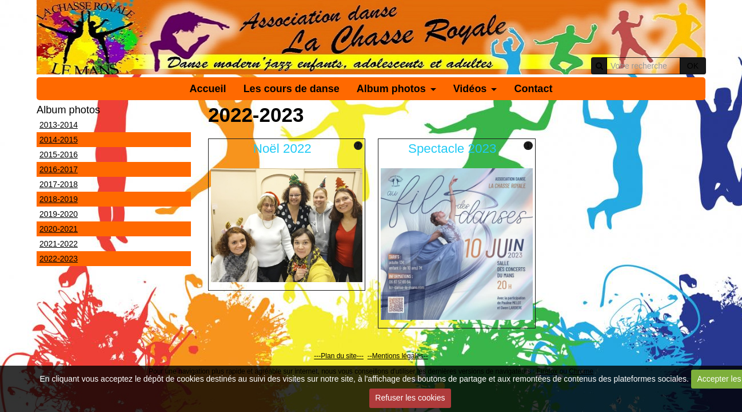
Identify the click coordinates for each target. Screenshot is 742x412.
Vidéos (470, 88)
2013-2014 (58, 124)
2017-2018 (58, 184)
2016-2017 (58, 169)
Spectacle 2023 (452, 148)
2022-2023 (58, 258)
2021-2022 (58, 243)
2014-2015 (58, 139)
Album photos (391, 88)
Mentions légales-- (400, 356)
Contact (533, 88)
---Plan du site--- (339, 356)
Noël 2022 (282, 148)
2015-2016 (58, 154)
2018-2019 (58, 199)
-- (370, 356)
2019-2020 (58, 214)
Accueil (208, 88)
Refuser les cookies (410, 397)
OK (693, 65)
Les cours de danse (292, 88)
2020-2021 (58, 228)
